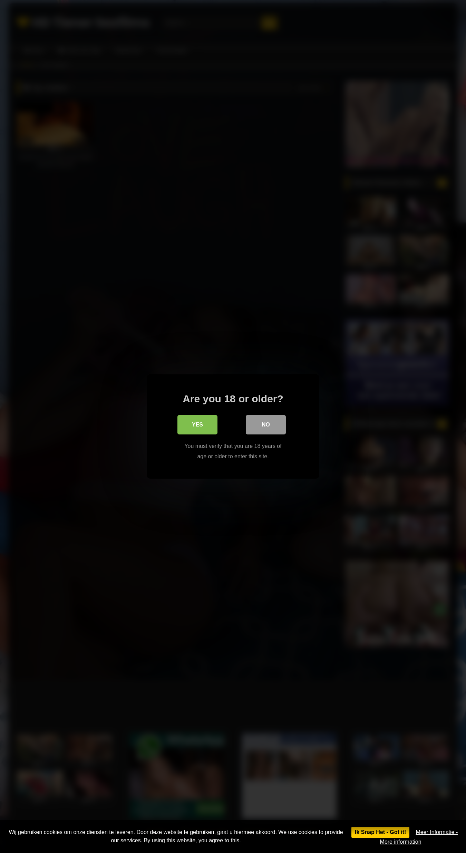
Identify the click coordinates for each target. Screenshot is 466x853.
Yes (197, 425)
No (266, 425)
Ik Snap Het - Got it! (380, 832)
